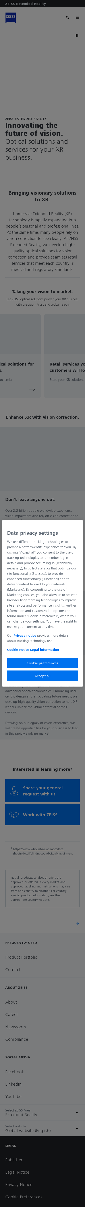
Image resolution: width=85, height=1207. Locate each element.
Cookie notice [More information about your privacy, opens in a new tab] (18, 649)
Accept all (42, 675)
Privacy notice (25, 635)
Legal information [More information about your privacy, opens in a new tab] (44, 649)
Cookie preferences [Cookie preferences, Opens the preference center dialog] (42, 662)
